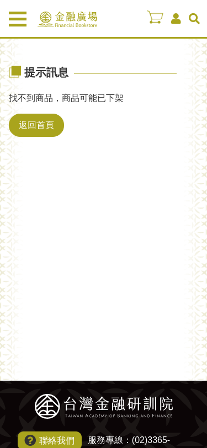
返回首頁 (36, 125)
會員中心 (176, 18)
